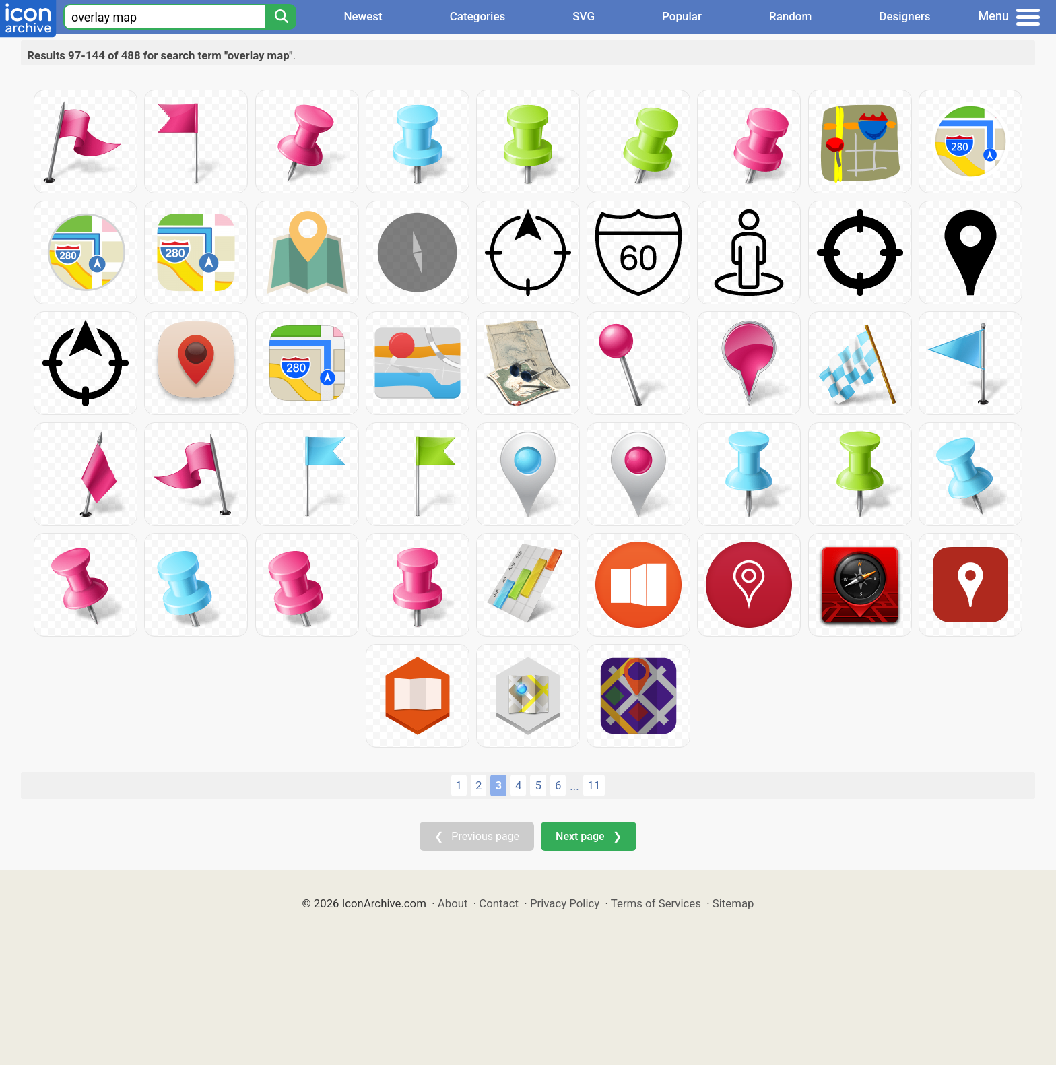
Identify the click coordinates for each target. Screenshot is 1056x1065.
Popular (682, 16)
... (574, 786)
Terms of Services (656, 903)
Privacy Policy (564, 903)
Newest (362, 16)
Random (790, 16)
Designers (904, 16)
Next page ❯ (588, 836)
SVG (583, 16)
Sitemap (733, 903)
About (453, 903)
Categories (478, 16)
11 (594, 785)
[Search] (280, 17)
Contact (499, 903)
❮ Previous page (476, 836)
